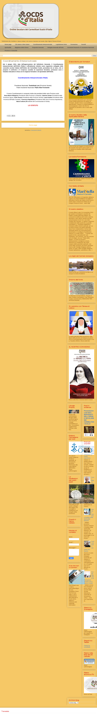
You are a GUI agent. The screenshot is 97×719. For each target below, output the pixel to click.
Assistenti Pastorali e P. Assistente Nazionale (80, 47)
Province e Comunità (11, 50)
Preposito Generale (38, 47)
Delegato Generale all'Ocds (55, 47)
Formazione (74, 44)
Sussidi (83, 44)
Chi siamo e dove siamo (22, 44)
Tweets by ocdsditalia (87, 646)
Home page (8, 44)
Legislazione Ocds (61, 44)
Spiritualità (8, 47)
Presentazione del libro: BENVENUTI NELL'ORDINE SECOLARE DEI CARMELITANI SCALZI (89, 417)
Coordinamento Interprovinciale (42, 44)
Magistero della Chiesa (21, 47)
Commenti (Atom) (36, 130)
